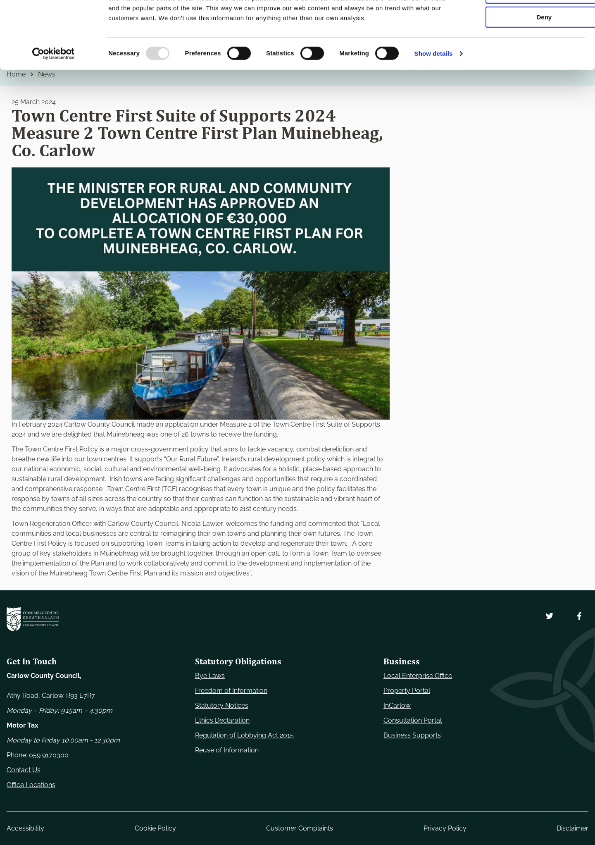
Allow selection (525, 44)
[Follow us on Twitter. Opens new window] (549, 616)
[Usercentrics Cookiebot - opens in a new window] (53, 105)
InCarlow (397, 705)
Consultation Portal (412, 720)
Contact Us (23, 770)
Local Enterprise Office (417, 676)
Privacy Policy (445, 828)
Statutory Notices (221, 705)
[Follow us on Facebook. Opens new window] (579, 616)
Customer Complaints (299, 828)
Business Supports (412, 735)
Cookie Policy (155, 828)
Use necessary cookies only (526, 20)
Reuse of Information (227, 750)
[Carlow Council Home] (33, 619)
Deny (526, 68)
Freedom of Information (231, 691)
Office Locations (31, 785)
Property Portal (406, 691)
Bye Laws (210, 676)
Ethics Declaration (222, 720)
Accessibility (25, 828)
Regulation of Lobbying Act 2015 (244, 735)
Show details (433, 105)
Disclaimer (572, 828)
